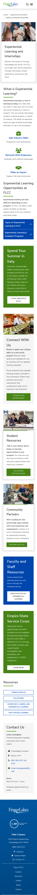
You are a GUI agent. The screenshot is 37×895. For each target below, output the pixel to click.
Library (18, 889)
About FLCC (18, 867)
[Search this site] (27, 4)
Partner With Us (17, 545)
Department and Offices (18, 15)
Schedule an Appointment (18, 396)
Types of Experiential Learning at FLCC (18, 224)
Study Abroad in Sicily (18, 299)
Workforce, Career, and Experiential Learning (18, 705)
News (18, 885)
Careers (18, 872)
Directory (18, 876)
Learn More (18, 667)
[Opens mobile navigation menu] (31, 4)
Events (18, 880)
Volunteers (18, 698)
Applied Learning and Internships (17, 17)
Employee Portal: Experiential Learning (18, 596)
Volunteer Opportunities (18, 472)
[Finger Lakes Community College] (10, 4)
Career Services (18, 692)
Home (5, 15)
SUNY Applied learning (18, 713)
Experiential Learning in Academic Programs (18, 234)
